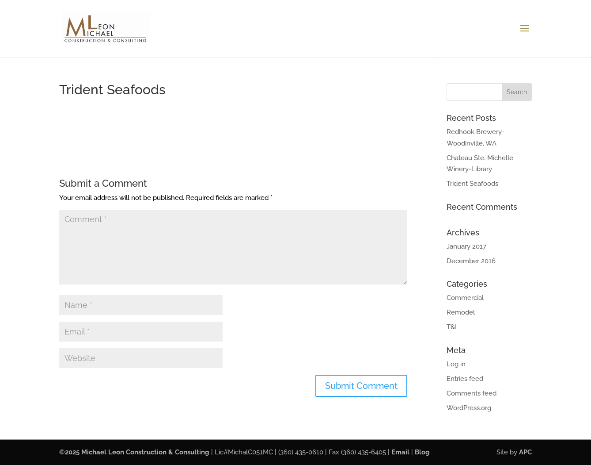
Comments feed (471, 393)
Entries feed (465, 379)
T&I (452, 327)
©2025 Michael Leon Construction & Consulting (134, 452)
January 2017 (466, 246)
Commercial (465, 298)
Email (400, 452)
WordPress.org (469, 408)
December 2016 (471, 261)
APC (525, 452)
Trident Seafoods (472, 184)
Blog (422, 452)
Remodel (461, 312)
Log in (456, 364)
